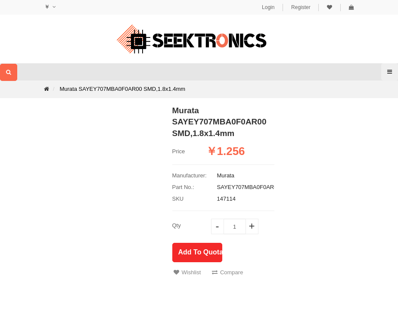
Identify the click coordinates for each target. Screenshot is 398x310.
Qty (176, 225)
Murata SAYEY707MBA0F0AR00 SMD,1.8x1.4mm (122, 89)
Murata (225, 175)
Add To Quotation (200, 252)
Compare (227, 272)
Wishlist (187, 272)
